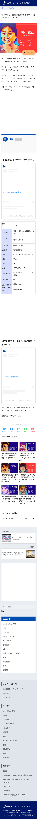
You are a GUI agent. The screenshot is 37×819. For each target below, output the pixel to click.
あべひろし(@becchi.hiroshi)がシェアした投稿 (17, 216)
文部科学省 (6, 786)
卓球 (4, 649)
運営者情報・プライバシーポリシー (14, 689)
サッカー (6, 632)
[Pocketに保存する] (33, 430)
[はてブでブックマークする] (18, 430)
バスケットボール (9, 636)
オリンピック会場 (9, 624)
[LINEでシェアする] (25, 430)
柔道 (4, 657)
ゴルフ (5, 628)
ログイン (23, 518)
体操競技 (6, 645)
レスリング (7, 641)
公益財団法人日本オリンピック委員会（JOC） (18, 775)
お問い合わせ (7, 693)
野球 (4, 666)
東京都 (5, 771)
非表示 (18, 139)
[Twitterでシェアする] (4, 430)
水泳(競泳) (6, 662)
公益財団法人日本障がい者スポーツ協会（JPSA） (16, 781)
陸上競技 (14, 437)
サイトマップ (7, 697)
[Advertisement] (18, 112)
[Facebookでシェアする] (11, 430)
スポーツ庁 (6, 790)
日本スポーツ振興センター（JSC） (14, 795)
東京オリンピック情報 (11, 653)
